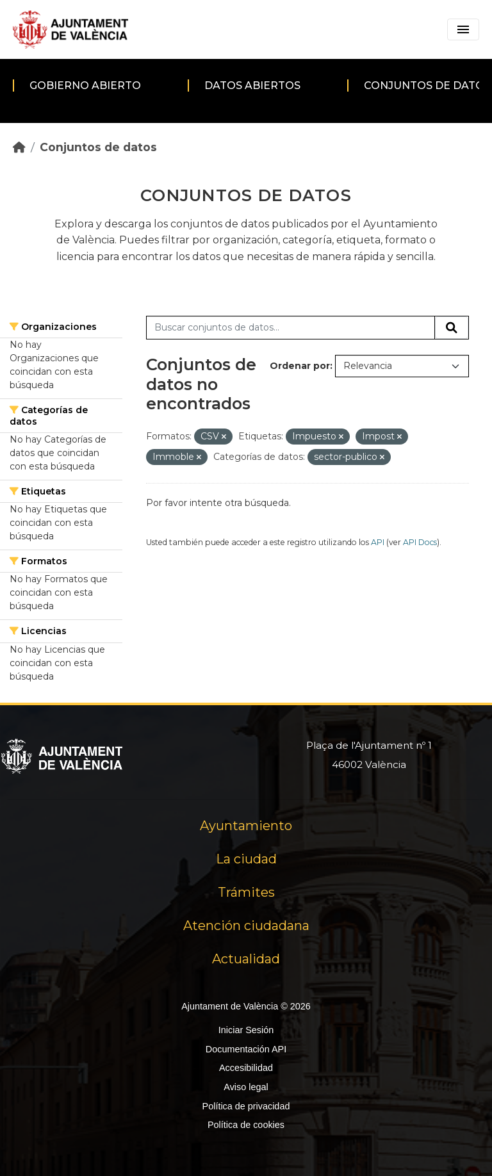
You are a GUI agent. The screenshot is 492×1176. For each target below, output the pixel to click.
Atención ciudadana (246, 925)
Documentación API (246, 1049)
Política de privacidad (246, 1106)
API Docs (420, 542)
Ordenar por (300, 366)
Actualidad (246, 959)
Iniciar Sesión (246, 1030)
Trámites (246, 892)
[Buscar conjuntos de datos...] (290, 328)
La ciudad (246, 859)
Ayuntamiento (246, 825)
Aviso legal (246, 1087)
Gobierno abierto (85, 85)
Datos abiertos (252, 85)
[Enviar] (451, 327)
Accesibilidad (246, 1068)
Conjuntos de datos (98, 147)
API (377, 542)
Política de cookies (246, 1125)
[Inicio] (19, 147)
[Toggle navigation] (463, 29)
